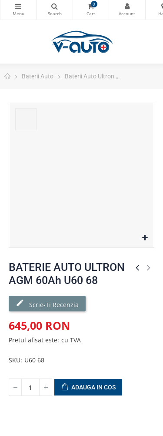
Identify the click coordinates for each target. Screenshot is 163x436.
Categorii (18, 6)
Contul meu (127, 6)
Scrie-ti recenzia (47, 303)
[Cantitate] (30, 387)
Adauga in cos (88, 388)
